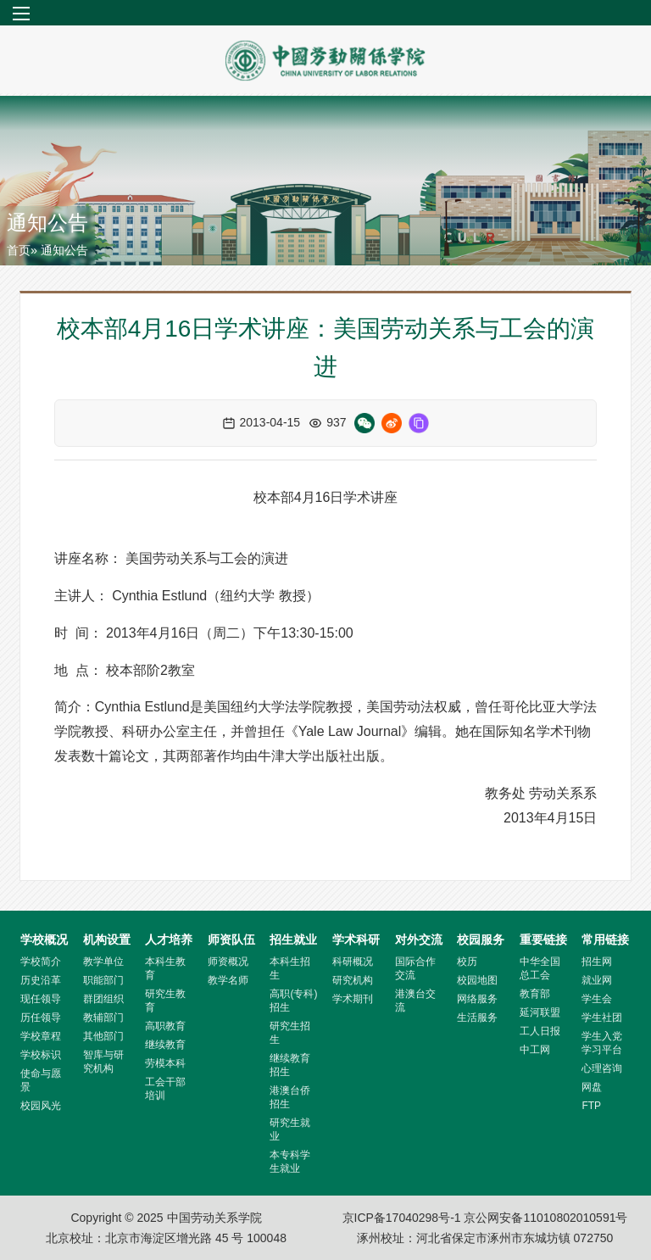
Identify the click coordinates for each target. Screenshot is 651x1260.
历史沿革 (40, 980)
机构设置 (107, 939)
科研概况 (352, 961)
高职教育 (165, 1026)
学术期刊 (352, 999)
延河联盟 (540, 1012)
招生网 (596, 961)
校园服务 (480, 939)
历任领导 (40, 1017)
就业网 (596, 980)
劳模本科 (165, 1063)
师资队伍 (231, 939)
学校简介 (40, 961)
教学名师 (228, 980)
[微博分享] (391, 423)
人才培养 (168, 939)
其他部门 (103, 1036)
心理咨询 (601, 1068)
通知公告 (47, 222)
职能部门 (103, 980)
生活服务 (477, 1017)
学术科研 (356, 939)
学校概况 (44, 939)
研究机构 (352, 980)
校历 (467, 961)
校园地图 (477, 980)
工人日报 (540, 1031)
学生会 (596, 999)
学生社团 (601, 1017)
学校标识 (40, 1055)
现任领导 (40, 999)
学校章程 (40, 1036)
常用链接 (605, 939)
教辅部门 (103, 1017)
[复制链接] (419, 423)
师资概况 (228, 961)
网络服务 (477, 999)
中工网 (535, 1050)
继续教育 (165, 1045)
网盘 (591, 1087)
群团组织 (103, 999)
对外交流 (418, 939)
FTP (591, 1106)
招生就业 (293, 939)
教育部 (535, 994)
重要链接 (543, 939)
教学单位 (103, 961)
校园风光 (40, 1106)
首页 (19, 250)
